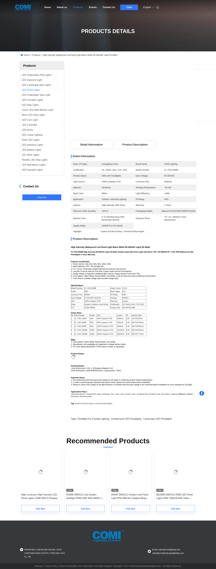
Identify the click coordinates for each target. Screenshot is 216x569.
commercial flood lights (103, 403)
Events (93, 7)
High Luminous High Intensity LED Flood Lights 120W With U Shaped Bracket (39, 496)
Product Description (135, 144)
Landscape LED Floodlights (157, 419)
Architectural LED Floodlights (126, 419)
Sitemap (38, 566)
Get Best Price (150, 122)
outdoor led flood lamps (84, 403)
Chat (129, 7)
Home (47, 7)
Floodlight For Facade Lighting (93, 419)
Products (78, 7)
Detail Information (91, 144)
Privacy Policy (51, 566)
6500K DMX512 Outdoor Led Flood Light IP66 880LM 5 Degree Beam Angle (129, 496)
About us (62, 7)
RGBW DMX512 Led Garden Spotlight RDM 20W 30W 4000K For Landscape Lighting (85, 496)
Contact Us (109, 7)
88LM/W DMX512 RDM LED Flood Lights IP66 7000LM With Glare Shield (174, 496)
